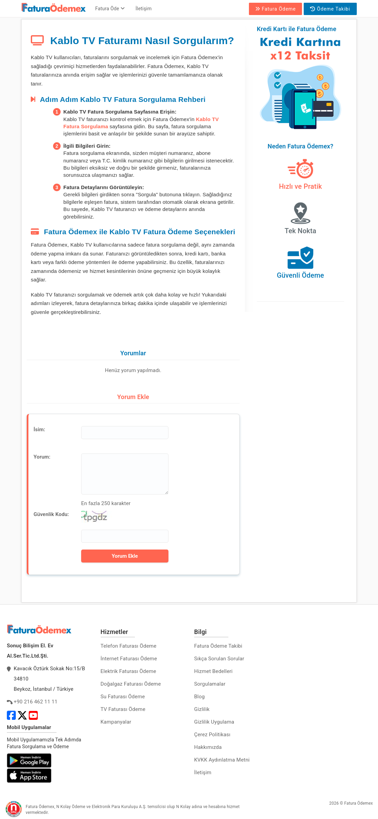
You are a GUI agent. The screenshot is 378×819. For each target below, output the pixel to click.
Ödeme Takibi (330, 9)
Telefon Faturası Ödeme (128, 646)
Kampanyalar (116, 722)
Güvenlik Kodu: (51, 514)
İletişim (144, 8)
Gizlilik (202, 709)
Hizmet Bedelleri (213, 671)
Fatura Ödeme (275, 9)
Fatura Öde (110, 8)
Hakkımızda (208, 747)
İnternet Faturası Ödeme (129, 659)
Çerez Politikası (212, 734)
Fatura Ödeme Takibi (218, 646)
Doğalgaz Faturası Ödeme (131, 684)
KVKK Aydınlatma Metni (222, 760)
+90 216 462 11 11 (36, 702)
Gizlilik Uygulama (214, 722)
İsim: (39, 429)
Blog (199, 696)
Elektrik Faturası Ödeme (128, 671)
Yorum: (42, 457)
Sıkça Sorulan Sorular (219, 659)
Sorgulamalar (210, 684)
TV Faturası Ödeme (123, 709)
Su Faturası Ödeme (123, 696)
